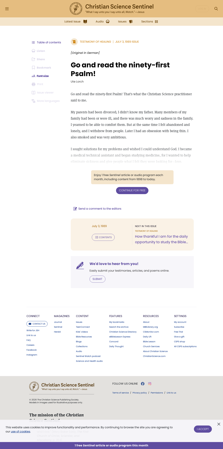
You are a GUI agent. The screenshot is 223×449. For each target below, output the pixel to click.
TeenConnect (83, 327)
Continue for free (132, 190)
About (146, 322)
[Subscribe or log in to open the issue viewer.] (43, 92)
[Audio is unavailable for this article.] (38, 51)
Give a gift (179, 336)
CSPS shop (179, 341)
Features (115, 316)
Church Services (151, 346)
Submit (97, 279)
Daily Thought (116, 346)
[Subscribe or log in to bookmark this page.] (41, 67)
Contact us (37, 323)
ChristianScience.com (154, 356)
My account (180, 322)
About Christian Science (155, 351)
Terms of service (120, 392)
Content (82, 316)
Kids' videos (82, 332)
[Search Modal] (216, 9)
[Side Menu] (7, 9)
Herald (57, 332)
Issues (79, 322)
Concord (113, 341)
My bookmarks (116, 322)
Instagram (31, 355)
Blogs (79, 341)
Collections (81, 346)
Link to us (31, 335)
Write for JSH (32, 330)
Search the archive (118, 327)
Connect (33, 316)
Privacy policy (140, 392)
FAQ (28, 340)
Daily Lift (147, 336)
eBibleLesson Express (119, 336)
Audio (79, 351)
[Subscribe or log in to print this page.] (38, 84)
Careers (30, 345)
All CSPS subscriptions (185, 346)
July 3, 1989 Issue (126, 42)
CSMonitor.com (151, 332)
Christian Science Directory (123, 332)
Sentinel (58, 327)
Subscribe (179, 327)
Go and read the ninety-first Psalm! (119, 69)
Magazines (62, 316)
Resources (151, 316)
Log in (202, 8)
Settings (180, 316)
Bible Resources (84, 336)
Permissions (157, 392)
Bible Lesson (149, 341)
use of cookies (20, 432)
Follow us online (125, 383)
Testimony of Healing (94, 42)
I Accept (203, 429)
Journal (58, 322)
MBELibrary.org (150, 327)
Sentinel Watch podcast (88, 356)
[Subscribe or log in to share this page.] (38, 59)
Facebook (31, 350)
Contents (102, 237)
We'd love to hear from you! (113, 263)
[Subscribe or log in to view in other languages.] (46, 101)
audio (89, 361)
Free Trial (178, 332)
